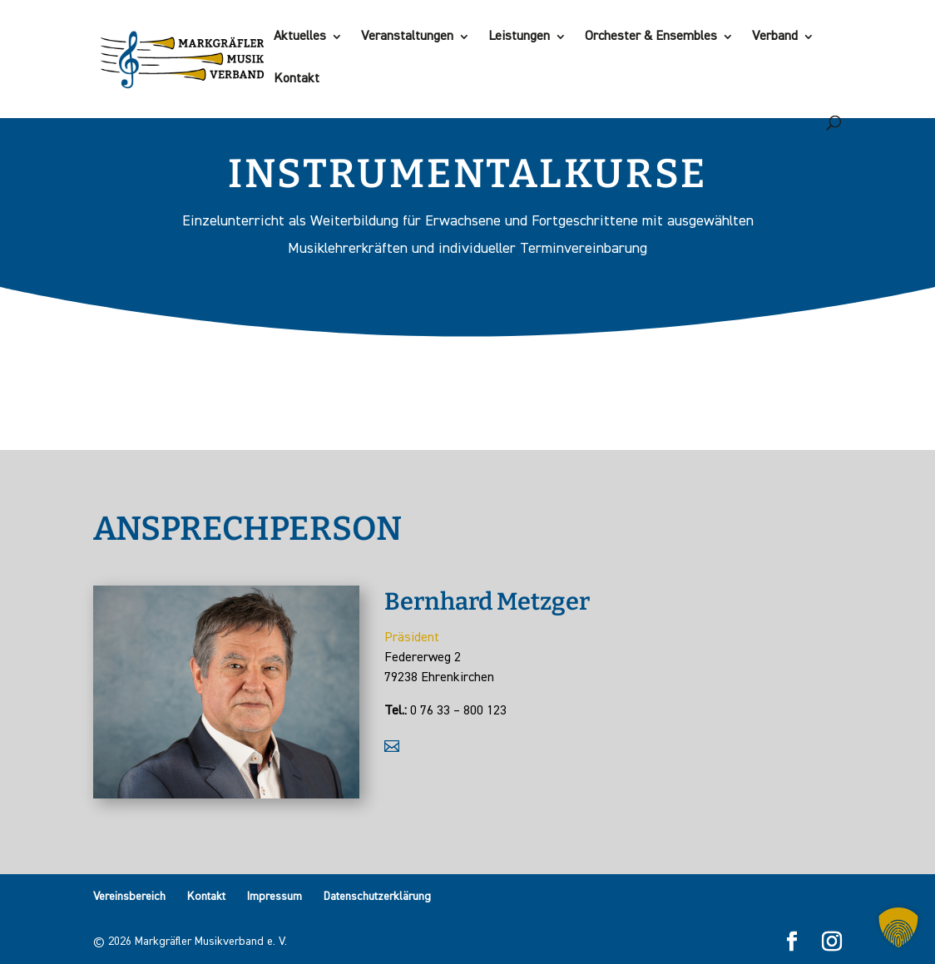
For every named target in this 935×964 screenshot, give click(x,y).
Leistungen (519, 37)
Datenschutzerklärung (377, 896)
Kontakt (296, 79)
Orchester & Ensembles (651, 37)
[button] (898, 927)
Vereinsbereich (129, 896)
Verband (775, 37)
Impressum (274, 896)
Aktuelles (300, 37)
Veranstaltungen (407, 37)
